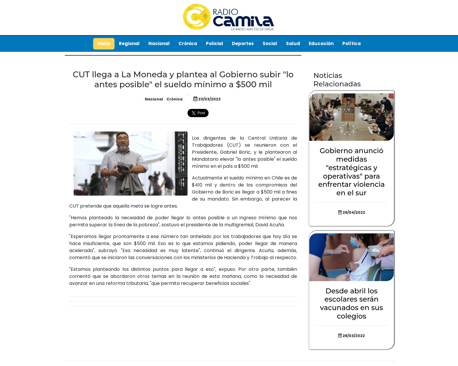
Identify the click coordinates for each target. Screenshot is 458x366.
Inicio (104, 43)
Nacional (159, 43)
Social (270, 43)
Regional (129, 43)
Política (351, 43)
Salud (293, 43)
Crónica (187, 43)
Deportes (243, 43)
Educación (321, 43)
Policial (214, 43)
